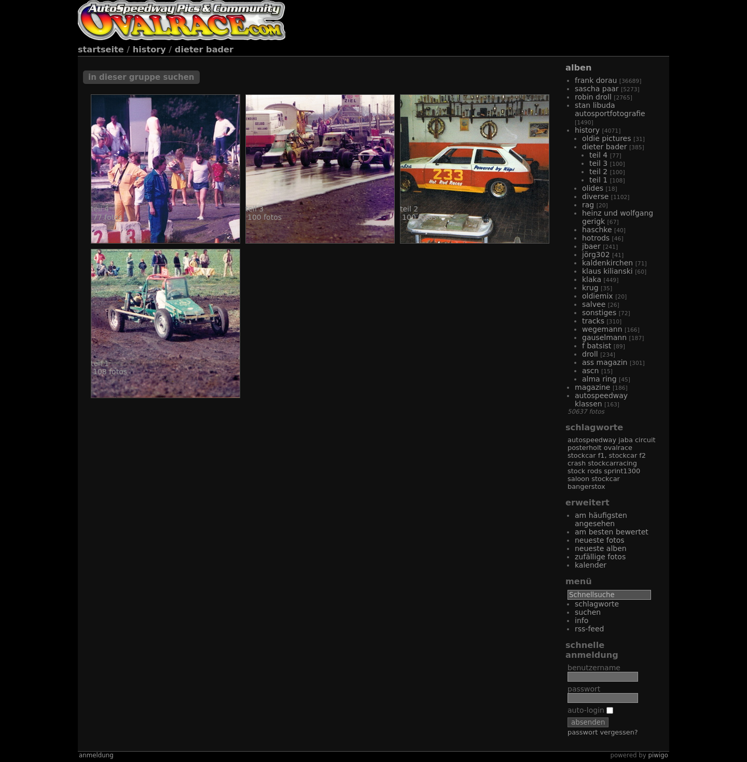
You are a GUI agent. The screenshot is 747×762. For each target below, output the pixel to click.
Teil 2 (598, 171)
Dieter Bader (204, 49)
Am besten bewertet (611, 532)
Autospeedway (592, 440)
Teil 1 (598, 180)
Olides (592, 188)
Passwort (584, 689)
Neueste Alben (601, 548)
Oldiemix (597, 296)
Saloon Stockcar (594, 479)
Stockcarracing (612, 463)
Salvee (593, 304)
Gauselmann (604, 337)
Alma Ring (599, 379)
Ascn (590, 370)
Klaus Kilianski (607, 271)
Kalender (590, 565)
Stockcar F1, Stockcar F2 (607, 455)
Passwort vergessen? (603, 732)
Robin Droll (593, 97)
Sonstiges (599, 312)
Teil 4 (598, 155)
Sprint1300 (622, 471)
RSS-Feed (589, 629)
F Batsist (596, 346)
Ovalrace (618, 447)
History (149, 49)
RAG (588, 205)
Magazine (592, 387)
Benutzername (594, 668)
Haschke (597, 229)
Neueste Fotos (600, 540)
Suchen (588, 612)
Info (581, 620)
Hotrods (596, 238)
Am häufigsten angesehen (601, 519)
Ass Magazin (604, 362)
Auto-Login (590, 710)
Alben (578, 68)
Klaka (591, 279)
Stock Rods (585, 471)
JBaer (591, 246)
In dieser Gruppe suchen (141, 77)
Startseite (101, 49)
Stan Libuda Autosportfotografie (610, 109)
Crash (577, 463)
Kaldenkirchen (607, 263)
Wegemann (602, 329)
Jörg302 (596, 254)
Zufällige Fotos (600, 557)
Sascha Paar (597, 88)
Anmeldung (96, 755)
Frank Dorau (596, 80)
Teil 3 (598, 163)
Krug (590, 288)
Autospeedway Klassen (601, 399)
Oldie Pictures (606, 138)
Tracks (593, 321)
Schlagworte (597, 604)
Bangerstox (586, 486)
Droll (590, 354)
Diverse (595, 196)
